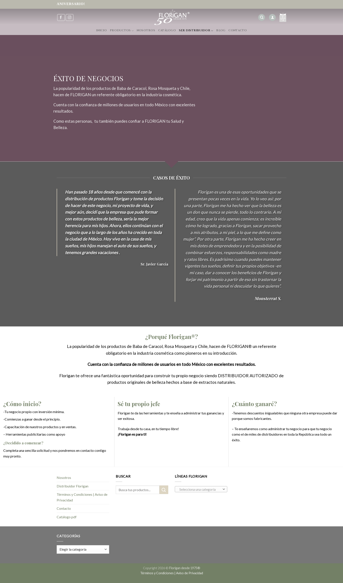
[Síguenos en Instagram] (70, 17)
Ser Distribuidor (196, 31)
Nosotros (146, 30)
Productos (122, 31)
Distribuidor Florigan (72, 486)
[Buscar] (261, 17)
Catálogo (167, 30)
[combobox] (201, 489)
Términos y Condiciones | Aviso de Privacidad (82, 497)
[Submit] (163, 489)
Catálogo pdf (67, 517)
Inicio (101, 30)
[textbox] (200, 489)
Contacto (237, 30)
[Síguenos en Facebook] (61, 17)
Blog (220, 30)
